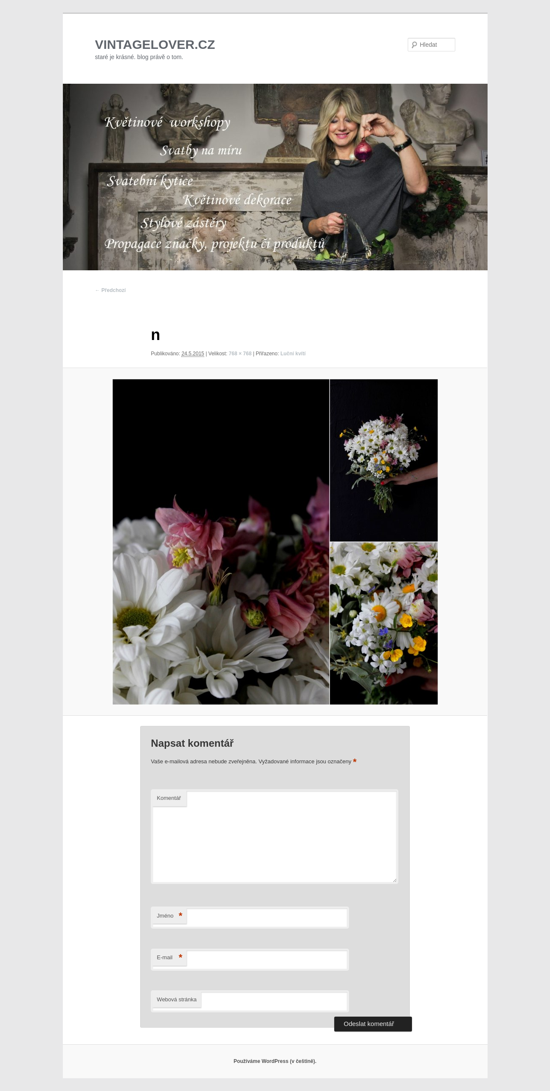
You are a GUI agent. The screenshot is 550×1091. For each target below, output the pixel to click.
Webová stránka (177, 999)
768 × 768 (240, 354)
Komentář (169, 798)
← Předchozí (110, 290)
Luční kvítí (292, 354)
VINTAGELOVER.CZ (155, 44)
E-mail (169, 958)
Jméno (169, 916)
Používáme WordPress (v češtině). (275, 1061)
